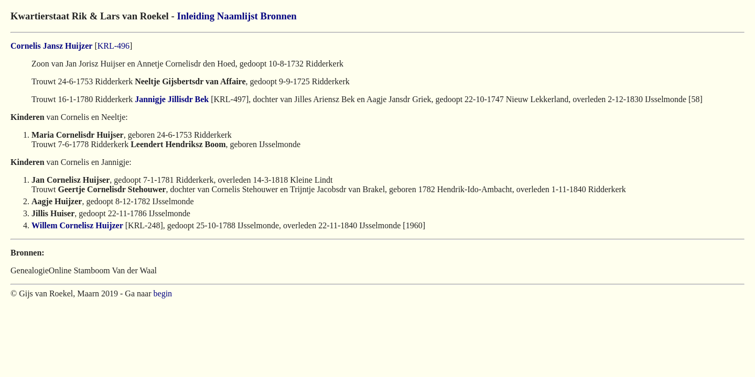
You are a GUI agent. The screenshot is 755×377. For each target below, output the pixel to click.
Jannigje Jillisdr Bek (172, 99)
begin (163, 293)
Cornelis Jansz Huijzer (51, 45)
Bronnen (278, 15)
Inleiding (195, 15)
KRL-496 (114, 45)
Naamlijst (237, 15)
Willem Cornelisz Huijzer (77, 225)
